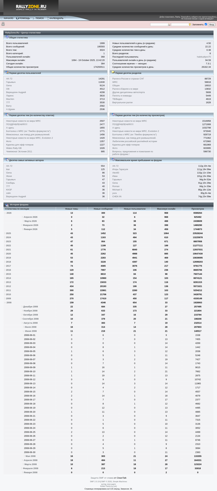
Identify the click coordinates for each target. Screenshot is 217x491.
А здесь (10, 127)
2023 (8, 241)
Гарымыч (11, 82)
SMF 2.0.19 (95, 481)
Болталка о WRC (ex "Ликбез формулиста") (28, 131)
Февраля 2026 (30, 225)
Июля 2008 (30, 327)
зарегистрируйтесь (209, 17)
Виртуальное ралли (122, 102)
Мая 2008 (30, 456)
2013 (8, 282)
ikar (8, 169)
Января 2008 (30, 472)
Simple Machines (120, 481)
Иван (115, 176)
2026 (9, 213)
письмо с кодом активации (202, 19)
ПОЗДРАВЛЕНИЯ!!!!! (16, 124)
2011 (8, 290)
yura (114, 193)
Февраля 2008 (30, 468)
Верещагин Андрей (16, 92)
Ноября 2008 (30, 310)
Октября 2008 (30, 314)
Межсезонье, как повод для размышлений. (28, 134)
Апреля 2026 (30, 217)
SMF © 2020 (106, 481)
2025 (8, 233)
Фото (8, 141)
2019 (8, 257)
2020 (8, 253)
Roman (116, 186)
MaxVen (10, 99)
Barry (9, 106)
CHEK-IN (116, 196)
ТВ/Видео (117, 99)
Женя (9, 176)
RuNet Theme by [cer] (108, 486)
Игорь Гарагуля (120, 169)
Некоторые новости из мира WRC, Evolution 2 (29, 138)
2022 (8, 245)
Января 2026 (30, 229)
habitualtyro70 (204, 56)
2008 (9, 302)
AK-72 (9, 78)
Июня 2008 (31, 331)
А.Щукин (10, 109)
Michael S (117, 189)
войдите (194, 17)
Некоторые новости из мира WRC (23, 121)
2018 (8, 262)
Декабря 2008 (30, 306)
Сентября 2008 (30, 319)
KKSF (9, 189)
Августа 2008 (31, 323)
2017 (8, 266)
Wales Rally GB (14, 148)
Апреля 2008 (30, 460)
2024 (8, 237)
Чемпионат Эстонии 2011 (19, 151)
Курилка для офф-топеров (19, 144)
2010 (8, 294)
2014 (8, 278)
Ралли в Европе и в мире (125, 89)
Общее (116, 85)
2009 (8, 298)
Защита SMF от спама (102, 478)
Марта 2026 (30, 221)
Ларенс (10, 95)
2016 (8, 270)
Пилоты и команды (122, 95)
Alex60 (115, 172)
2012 (8, 286)
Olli (7, 89)
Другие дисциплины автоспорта (128, 92)
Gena (9, 85)
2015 (8, 274)
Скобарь (10, 183)
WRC (115, 82)
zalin (8, 193)
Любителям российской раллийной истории (134, 141)
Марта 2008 (30, 464)
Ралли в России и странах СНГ (128, 78)
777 (8, 102)
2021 (8, 249)
